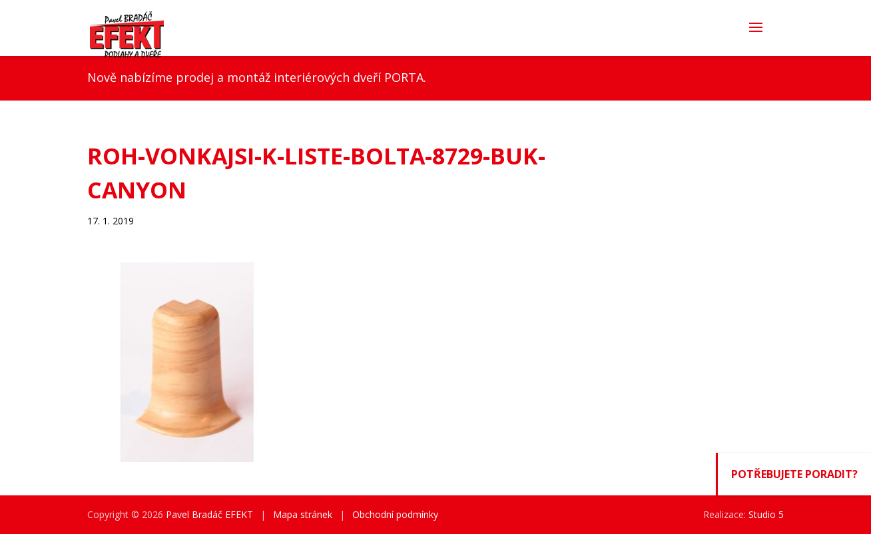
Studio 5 (766, 514)
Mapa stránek (302, 514)
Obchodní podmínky (395, 514)
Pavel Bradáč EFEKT (209, 514)
